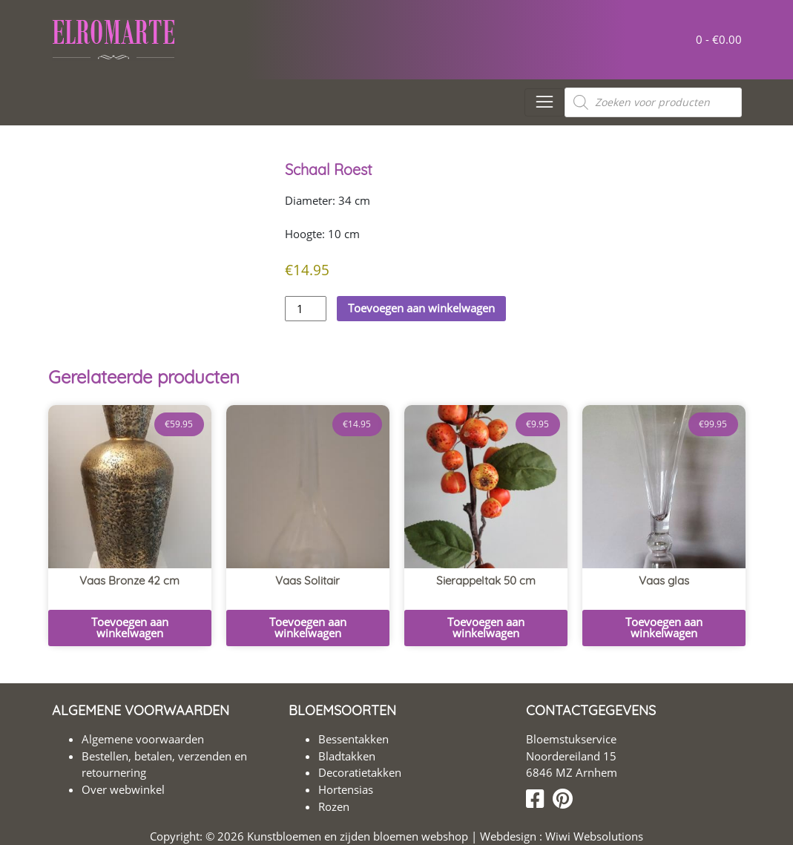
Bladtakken (346, 756)
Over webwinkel (123, 789)
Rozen (333, 806)
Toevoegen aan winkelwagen (421, 307)
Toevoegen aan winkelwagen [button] (129, 627)
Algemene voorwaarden (143, 738)
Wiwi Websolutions (592, 836)
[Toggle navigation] (544, 102)
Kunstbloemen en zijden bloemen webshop (357, 836)
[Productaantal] (305, 308)
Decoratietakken (359, 772)
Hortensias (345, 789)
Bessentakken (353, 738)
